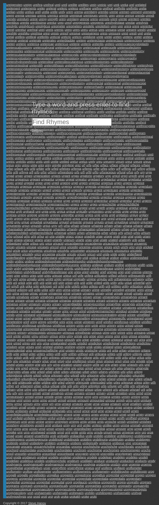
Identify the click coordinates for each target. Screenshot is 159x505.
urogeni (150, 475)
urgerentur (101, 200)
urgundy (36, 225)
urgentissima (124, 193)
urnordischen (83, 428)
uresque (74, 33)
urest (124, 33)
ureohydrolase (115, 22)
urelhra (97, 8)
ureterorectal (94, 83)
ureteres (149, 40)
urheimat (60, 233)
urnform (41, 418)
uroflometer (134, 468)
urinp (105, 332)
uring (33, 322)
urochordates (63, 450)
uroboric (76, 443)
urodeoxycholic (55, 461)
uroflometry (14, 471)
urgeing (65, 183)
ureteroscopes (16, 90)
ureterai (11, 40)
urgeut (10, 211)
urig (15, 279)
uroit (44, 496)
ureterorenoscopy (71, 86)
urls (115, 389)
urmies (115, 396)
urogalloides (37, 475)
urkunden (125, 375)
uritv (148, 357)
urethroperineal (142, 136)
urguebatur (50, 222)
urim (59, 290)
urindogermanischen (101, 311)
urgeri (137, 200)
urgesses (71, 208)
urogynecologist (112, 489)
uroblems (63, 443)
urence (129, 15)
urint (9, 336)
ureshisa (36, 33)
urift (148, 275)
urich (116, 247)
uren (112, 15)
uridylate (28, 268)
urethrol (72, 136)
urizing (87, 364)
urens (94, 19)
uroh (30, 493)
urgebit (147, 179)
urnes (95, 414)
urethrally (149, 115)
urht (33, 236)
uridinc (19, 261)
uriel (128, 272)
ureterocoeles (73, 51)
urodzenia (103, 464)
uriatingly (125, 240)
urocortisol (49, 453)
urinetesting (14, 322)
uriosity (11, 339)
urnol (42, 428)
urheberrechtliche (41, 233)
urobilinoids (71, 439)
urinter (26, 336)
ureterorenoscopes (19, 86)
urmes (68, 396)
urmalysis (57, 393)
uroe (125, 464)
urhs (27, 236)
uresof (64, 33)
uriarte (79, 240)
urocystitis (107, 453)
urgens (88, 190)
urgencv (66, 186)
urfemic (87, 168)
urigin (58, 279)
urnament (77, 407)
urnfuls (61, 418)
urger (66, 200)
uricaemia (126, 243)
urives (20, 364)
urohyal (136, 493)
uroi (29, 496)
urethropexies (15, 140)
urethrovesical (16, 154)
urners (85, 414)
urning (49, 421)
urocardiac (63, 446)
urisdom (11, 347)
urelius (29, 12)
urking (138, 371)
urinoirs (72, 329)
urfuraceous (107, 172)
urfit (15, 172)
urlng (27, 389)
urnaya (128, 407)
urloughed (77, 389)
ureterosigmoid (135, 90)
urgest (83, 208)
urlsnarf (135, 389)
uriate (103, 240)
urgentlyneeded (77, 197)
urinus (54, 336)
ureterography (127, 58)
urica (48, 243)
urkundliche (29, 379)
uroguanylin (141, 485)
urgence (138, 183)
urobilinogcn (125, 436)
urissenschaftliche (45, 350)
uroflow (28, 471)
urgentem (137, 190)
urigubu (102, 279)
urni (87, 418)
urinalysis (61, 297)
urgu (17, 222)
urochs (145, 450)
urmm (27, 400)
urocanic (27, 446)
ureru (84, 29)
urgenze (130, 197)
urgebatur (134, 179)
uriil (55, 282)
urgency (78, 186)
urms (129, 400)
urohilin (90, 493)
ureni (62, 19)
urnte (74, 432)
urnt (67, 432)
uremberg (90, 12)
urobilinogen (142, 436)
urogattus (98, 475)
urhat (133, 229)
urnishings (27, 425)
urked (41, 371)
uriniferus (58, 325)
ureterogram (88, 58)
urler (109, 382)
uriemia (136, 272)
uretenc (128, 37)
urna (58, 404)
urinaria (40, 300)
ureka (124, 5)
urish (38, 347)
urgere (75, 200)
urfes (103, 168)
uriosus (41, 339)
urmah (36, 393)
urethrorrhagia (34, 143)
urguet (109, 222)
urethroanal (25, 126)
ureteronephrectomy (115, 69)
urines (66, 318)
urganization (41, 176)
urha (67, 225)
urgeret (114, 200)
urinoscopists (37, 332)
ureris (49, 29)
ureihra (37, 5)
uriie (29, 282)
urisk (89, 347)
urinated (40, 307)
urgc (108, 176)
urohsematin (121, 493)
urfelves (64, 168)
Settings (37, 130)
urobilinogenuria (37, 439)
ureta (147, 33)
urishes (59, 347)
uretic (10, 158)
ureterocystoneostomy (95, 54)
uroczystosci (141, 453)
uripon (106, 339)
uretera (147, 37)
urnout (110, 428)
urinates (52, 307)
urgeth (100, 208)
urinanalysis (129, 297)
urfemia (76, 168)
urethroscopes (16, 147)
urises (30, 347)
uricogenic (36, 250)
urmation (122, 393)
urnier (112, 418)
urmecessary (15, 396)
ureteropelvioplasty (90, 72)
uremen (124, 12)
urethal (147, 104)
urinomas (110, 329)
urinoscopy (54, 332)
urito (79, 357)
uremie (63, 15)
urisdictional (111, 343)
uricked (148, 247)
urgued (64, 222)
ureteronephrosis (141, 69)
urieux (67, 275)
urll (120, 386)
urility (125, 286)
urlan (102, 379)
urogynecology (16, 493)
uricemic (97, 247)
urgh (19, 211)
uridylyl (119, 268)
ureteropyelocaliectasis (61, 76)
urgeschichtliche (128, 204)
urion (100, 336)
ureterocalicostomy (19, 47)
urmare (90, 393)
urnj (73, 425)
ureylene (68, 165)
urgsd (138, 218)
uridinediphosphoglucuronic (60, 265)
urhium (145, 233)
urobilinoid (55, 439)
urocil (10, 453)
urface (113, 165)
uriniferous (44, 325)
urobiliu (130, 439)
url (82, 379)
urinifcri (108, 322)
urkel (48, 371)
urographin (109, 485)
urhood (18, 236)
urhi (120, 233)
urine (19, 314)
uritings (137, 354)
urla (87, 379)
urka (120, 368)
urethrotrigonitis (91, 151)
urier (17, 275)
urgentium (13, 197)
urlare (139, 379)
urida (105, 254)
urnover (121, 428)
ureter (138, 37)
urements (149, 12)
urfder (40, 168)
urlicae (55, 386)
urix (43, 364)
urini (62, 322)
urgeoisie (23, 200)
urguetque (121, 222)
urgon (43, 218)
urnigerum (13, 421)
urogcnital (112, 475)
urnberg (148, 407)
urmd (139, 393)
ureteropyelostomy (72, 83)
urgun (26, 225)
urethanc (24, 108)
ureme (113, 12)
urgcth (132, 176)
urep (113, 26)
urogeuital (57, 482)
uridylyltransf (32, 272)
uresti (133, 33)
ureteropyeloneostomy (49, 79)
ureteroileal (46, 62)
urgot (84, 218)
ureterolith (36, 65)
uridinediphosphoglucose (23, 265)
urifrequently (136, 275)
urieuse (57, 275)
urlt (143, 389)
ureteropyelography (19, 79)
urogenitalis (117, 478)
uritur (132, 357)
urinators (12, 311)
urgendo (131, 186)
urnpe (138, 428)
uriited (98, 282)
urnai (96, 404)
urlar (131, 379)
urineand (29, 314)
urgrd (111, 218)
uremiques (90, 15)
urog (151, 471)
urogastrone (83, 475)
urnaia (104, 404)
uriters (41, 354)
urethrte (116, 154)
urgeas (60, 179)
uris (39, 343)
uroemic (146, 464)
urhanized (103, 229)
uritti (118, 357)
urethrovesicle (36, 154)
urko (67, 375)
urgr (104, 218)
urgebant (94, 179)
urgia (44, 211)
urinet (148, 318)
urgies (134, 211)
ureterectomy (133, 40)
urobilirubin (116, 439)
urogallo (22, 475)
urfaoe (18, 168)
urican (10, 247)
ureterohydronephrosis (21, 62)
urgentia (81, 193)
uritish (18, 357)
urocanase (139, 443)
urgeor (57, 200)
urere (135, 26)
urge (148, 176)
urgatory (98, 176)
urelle (54, 12)
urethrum (140, 154)
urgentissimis (143, 193)
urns (27, 432)
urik (22, 286)
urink (94, 325)
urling (83, 386)
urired (17, 343)
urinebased (44, 314)
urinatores (129, 307)
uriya (56, 364)
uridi (85, 257)
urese (121, 29)
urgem (83, 183)
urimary (86, 290)
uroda (17, 457)
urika (29, 286)
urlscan (124, 389)
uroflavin (119, 468)
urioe (92, 336)
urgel (74, 183)
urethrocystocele (17, 129)
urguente (76, 222)
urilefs (75, 286)
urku (103, 375)
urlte (149, 389)
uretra (120, 158)
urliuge (112, 386)
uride (113, 254)
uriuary (36, 361)
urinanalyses (111, 297)
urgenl (66, 190)
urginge (32, 215)
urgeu (143, 208)
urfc (26, 168)
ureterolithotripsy (124, 65)
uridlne (119, 265)
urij (8, 286)
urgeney (36, 190)
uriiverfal (139, 282)
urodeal (42, 457)
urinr (113, 332)
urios (124, 336)
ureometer (58, 26)
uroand (28, 436)
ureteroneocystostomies (22, 69)
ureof (68, 22)
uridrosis (131, 265)
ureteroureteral (115, 97)
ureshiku (24, 33)
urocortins (34, 453)
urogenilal (25, 478)
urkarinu (129, 368)
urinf (26, 322)
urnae (88, 404)
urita (115, 350)
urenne (84, 19)
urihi (9, 282)
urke (33, 371)
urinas (10, 307)
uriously (69, 339)
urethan (11, 108)
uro (144, 432)
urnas (118, 407)
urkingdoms (14, 375)
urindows (145, 311)
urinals (10, 297)
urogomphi (108, 482)
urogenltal (13, 482)
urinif (99, 322)
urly (14, 393)
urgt (145, 218)
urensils (104, 19)
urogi (68, 482)
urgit (112, 215)
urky (77, 379)
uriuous (109, 361)
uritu (125, 357)
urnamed (63, 407)
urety (91, 161)
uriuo (99, 361)
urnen (135, 411)
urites (50, 354)
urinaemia (55, 293)
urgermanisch (15, 204)
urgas (75, 176)
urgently (60, 197)
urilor (44, 290)
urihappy (138, 279)
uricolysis (50, 250)
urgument (147, 222)
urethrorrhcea (75, 143)
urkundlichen (47, 379)
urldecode (25, 382)
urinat (19, 307)
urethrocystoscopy (95, 133)
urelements (28, 8)
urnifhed (131, 418)
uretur (74, 161)
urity (9, 361)
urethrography (56, 136)
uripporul (117, 339)
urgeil (55, 183)
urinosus (68, 332)
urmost (71, 400)
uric (41, 243)
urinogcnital (14, 329)
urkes (65, 371)
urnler (87, 425)
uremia (19, 15)
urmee (38, 396)
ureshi (141, 29)
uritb (9, 354)
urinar (10, 300)
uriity (113, 282)
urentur (52, 22)
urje (17, 368)
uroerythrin (58, 468)
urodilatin (86, 461)
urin (8, 293)
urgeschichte (107, 204)
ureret (10, 29)
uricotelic (136, 250)
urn (51, 404)
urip (78, 339)
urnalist (147, 404)
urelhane (85, 8)
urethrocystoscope (69, 133)
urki (122, 371)
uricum (81, 254)
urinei (10, 318)
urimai (75, 290)
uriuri (118, 361)
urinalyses (47, 297)
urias (88, 240)
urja (107, 364)
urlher (10, 386)
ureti (150, 154)
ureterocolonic (110, 51)
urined (122, 314)
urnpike (11, 432)
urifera (88, 275)
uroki (93, 496)
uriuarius (25, 361)
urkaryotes (13, 371)
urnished (133, 421)
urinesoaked (99, 318)
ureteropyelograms (116, 76)
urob (53, 436)
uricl (9, 250)
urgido (116, 211)
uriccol (54, 247)
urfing (141, 168)
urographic (41, 485)
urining (70, 325)
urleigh (70, 382)
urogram (145, 482)
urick (139, 247)
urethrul (128, 154)
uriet (40, 275)
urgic (52, 211)
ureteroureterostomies (21, 101)
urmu (9, 404)
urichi (124, 247)
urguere (88, 222)
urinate (29, 307)
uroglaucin (80, 482)
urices (108, 247)
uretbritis (43, 37)
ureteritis (98, 44)
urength (53, 19)
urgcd (116, 176)
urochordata (27, 450)
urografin (133, 482)
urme (147, 393)
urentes (145, 19)
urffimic (126, 168)
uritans (145, 350)
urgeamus (22, 179)
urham (108, 225)
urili (107, 286)
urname (51, 407)
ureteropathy (15, 72)
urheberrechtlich (17, 233)
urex (41, 165)
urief (103, 272)
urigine (91, 279)
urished (47, 347)
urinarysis (128, 304)
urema (78, 12)
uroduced (112, 461)
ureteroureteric (136, 97)
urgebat (122, 179)
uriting (127, 354)
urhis (136, 233)
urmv (37, 404)
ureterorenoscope (134, 83)
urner (76, 414)
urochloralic (126, 446)
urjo (73, 368)
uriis (76, 282)
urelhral (107, 8)
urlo (34, 389)
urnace (66, 404)
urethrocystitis (145, 126)
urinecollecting (62, 314)
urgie (125, 211)
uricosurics (121, 250)
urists (102, 350)
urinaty (47, 311)
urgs (130, 218)
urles (117, 382)
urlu (8, 393)
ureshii (151, 29)
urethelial (12, 111)
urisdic (72, 343)
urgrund (121, 218)
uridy (9, 268)
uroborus (118, 443)
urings (42, 322)
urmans (79, 393)
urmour (110, 400)
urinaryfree (113, 304)
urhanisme (45, 229)
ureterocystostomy (19, 58)
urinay (57, 311)
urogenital (68, 478)
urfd (32, 168)
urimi (140, 290)
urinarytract (143, 304)
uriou (50, 339)
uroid (36, 496)
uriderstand (49, 257)
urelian (11, 12)
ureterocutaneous (48, 54)
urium (91, 361)
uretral (129, 158)
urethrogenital (118, 133)
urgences (12, 186)
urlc (8, 382)
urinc (65, 311)
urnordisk (98, 428)
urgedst (29, 183)
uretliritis (69, 158)
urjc (141, 364)
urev (18, 165)
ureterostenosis (137, 94)
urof (97, 468)
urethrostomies (121, 147)
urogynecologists (135, 489)
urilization (136, 286)
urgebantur (108, 179)
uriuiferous (79, 361)
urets (39, 161)
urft (82, 172)
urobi (88, 436)
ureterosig (117, 90)
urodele (92, 457)
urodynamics (73, 464)
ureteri (10, 44)
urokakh (74, 496)
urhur (40, 236)
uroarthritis (41, 436)
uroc (128, 443)
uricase (31, 247)
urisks (98, 347)
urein (93, 5)
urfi (134, 168)
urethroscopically (58, 147)
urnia (94, 418)
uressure (114, 33)
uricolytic (63, 250)
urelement (13, 8)
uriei (121, 272)
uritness (54, 357)
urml (19, 400)
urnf (8, 418)
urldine (46, 382)
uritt (102, 357)
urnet (122, 414)
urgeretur (125, 200)
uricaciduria (110, 243)
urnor (69, 428)
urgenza (118, 197)
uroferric (107, 468)
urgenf (47, 190)
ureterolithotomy (101, 65)
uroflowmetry (101, 471)
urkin (129, 371)
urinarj (23, 304)
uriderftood (33, 257)
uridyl (17, 268)
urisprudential (15, 350)
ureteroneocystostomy (55, 69)
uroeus (89, 468)
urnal (125, 404)
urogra (121, 482)
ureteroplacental (139, 72)
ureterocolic (91, 51)
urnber (137, 407)
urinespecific (117, 318)
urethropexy (34, 140)
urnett (131, 414)
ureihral (48, 5)
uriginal (68, 279)
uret (140, 33)
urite (16, 354)
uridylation (56, 268)
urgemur (94, 183)
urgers (74, 204)
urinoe (138, 325)
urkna (46, 375)
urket (85, 371)
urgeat (70, 179)
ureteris (86, 44)
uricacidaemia (74, 243)
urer (120, 26)
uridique (97, 265)
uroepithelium (33, 468)
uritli (38, 357)
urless (138, 382)
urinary (56, 304)
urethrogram (137, 133)
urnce (86, 411)
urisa (46, 343)
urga (148, 172)
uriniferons (13, 325)
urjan (122, 364)
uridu (149, 265)
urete (99, 37)
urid (99, 254)
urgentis (108, 193)
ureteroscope (133, 86)
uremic (41, 15)
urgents (94, 197)
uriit (82, 282)
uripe (85, 339)
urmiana (104, 396)
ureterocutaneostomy (20, 54)
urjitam (49, 368)
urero (68, 29)
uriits (106, 282)
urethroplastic (52, 140)
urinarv (46, 304)
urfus (129, 172)
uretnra (90, 158)
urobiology (36, 443)
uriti (91, 354)
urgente (124, 190)
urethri (10, 122)
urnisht (39, 425)
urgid (108, 211)
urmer (59, 396)
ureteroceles (14, 51)
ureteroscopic (36, 90)
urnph (147, 428)
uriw (37, 364)
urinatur (36, 311)
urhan (118, 225)
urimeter (130, 290)
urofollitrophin (120, 471)
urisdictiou (143, 343)
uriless (93, 286)
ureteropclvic (33, 72)
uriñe (96, 364)
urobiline (110, 436)
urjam (114, 364)
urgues (99, 222)
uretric (10, 161)
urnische (110, 421)
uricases (43, 247)
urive (149, 361)
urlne (20, 389)
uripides (95, 339)
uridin (10, 261)
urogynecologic (65, 489)
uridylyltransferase (54, 272)
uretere (81, 40)
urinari (30, 300)
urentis (24, 22)
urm (20, 393)
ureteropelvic (67, 72)
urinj (88, 325)
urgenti (70, 193)
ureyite (56, 165)
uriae (99, 236)
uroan (19, 436)
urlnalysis (142, 386)
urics (37, 254)
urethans (146, 108)
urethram (12, 119)
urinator (116, 307)
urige (41, 279)
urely (62, 12)
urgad (10, 176)
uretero (109, 44)
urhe (141, 229)
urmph (120, 400)
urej (110, 5)
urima (66, 290)
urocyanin (82, 453)
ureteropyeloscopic (19, 83)
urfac (95, 165)
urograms (12, 485)
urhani (148, 225)
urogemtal (127, 475)
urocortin (20, 453)
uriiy (148, 282)
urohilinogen (103, 493)
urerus (93, 29)
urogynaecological (18, 489)
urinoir (62, 329)
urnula (98, 432)
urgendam (104, 186)
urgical (70, 211)
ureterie (74, 44)
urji (42, 368)
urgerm (147, 200)
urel (131, 5)
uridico (124, 257)
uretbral (31, 37)
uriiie (48, 282)
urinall (148, 293)
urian (9, 240)
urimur (149, 290)
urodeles (132, 457)
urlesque (127, 382)
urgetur (134, 208)
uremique (75, 15)
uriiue (128, 282)
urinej (18, 318)
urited (24, 354)
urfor (43, 172)
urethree (144, 119)
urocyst (94, 453)
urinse (150, 332)
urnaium (115, 404)
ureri (42, 29)
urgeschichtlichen (18, 208)
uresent (131, 29)
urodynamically (33, 464)
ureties (29, 158)
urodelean (105, 457)
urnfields (29, 418)
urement (136, 12)
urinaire (76, 293)
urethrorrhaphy (55, 143)
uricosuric (107, 250)
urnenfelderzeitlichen (48, 414)
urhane (138, 225)
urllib (126, 386)
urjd (147, 364)
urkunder (138, 375)
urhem (71, 233)
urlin (76, 386)
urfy (136, 172)
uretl (38, 158)
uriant (48, 240)
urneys (149, 414)
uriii (42, 282)
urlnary (11, 389)
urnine (40, 421)
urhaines (97, 225)
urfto (95, 172)
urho (9, 236)
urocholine (142, 446)
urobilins (86, 439)
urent (114, 19)
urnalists (12, 407)
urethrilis (22, 122)
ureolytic (12, 26)
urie (70, 272)
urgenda (90, 186)
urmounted (97, 400)
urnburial (45, 411)
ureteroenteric (42, 58)
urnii (24, 421)
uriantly (57, 240)
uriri (33, 343)
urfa (88, 165)
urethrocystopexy (44, 133)
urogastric (67, 475)
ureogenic (97, 22)
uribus (34, 243)
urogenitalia (100, 478)
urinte (17, 336)
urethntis (12, 115)
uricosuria (92, 250)
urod (9, 457)
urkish (37, 375)
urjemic (34, 368)
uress (104, 33)
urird (149, 339)
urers (76, 29)
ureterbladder (66, 40)
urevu (26, 165)
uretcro (77, 37)
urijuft (15, 286)
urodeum (73, 461)
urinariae (52, 300)
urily (52, 290)
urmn (35, 400)
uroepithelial (14, 468)
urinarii (100, 300)
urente (122, 19)
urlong (42, 389)
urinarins (112, 300)
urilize (148, 286)
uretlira (46, 158)
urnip (83, 421)
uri (46, 236)
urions (109, 336)
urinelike (37, 318)
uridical (104, 257)
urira (142, 339)
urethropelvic (122, 136)
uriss (29, 350)
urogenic (12, 478)
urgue (25, 222)
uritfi (57, 354)
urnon (50, 428)
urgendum (145, 186)
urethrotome (14, 151)
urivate (140, 361)
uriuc (45, 361)
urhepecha (93, 233)
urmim (125, 396)
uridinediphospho (74, 261)
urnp (130, 428)
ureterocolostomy (132, 51)
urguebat (36, 222)
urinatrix (24, 311)
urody (151, 461)
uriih (36, 282)
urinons (11, 332)
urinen (48, 318)
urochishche (109, 446)
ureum (120, 161)
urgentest (58, 193)
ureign (27, 5)
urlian (37, 386)
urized (77, 364)
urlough (64, 389)
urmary (101, 393)
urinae (43, 293)
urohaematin (43, 493)
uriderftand (134, 254)
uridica (93, 257)
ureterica (33, 44)
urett (46, 161)
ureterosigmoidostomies (77, 94)
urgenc (127, 183)
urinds (10, 314)
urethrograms (15, 136)
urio (85, 336)
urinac (34, 293)
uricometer (77, 250)
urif (74, 275)
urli (17, 386)
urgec (10, 183)
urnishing (12, 425)
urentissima (38, 22)
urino (120, 325)
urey (48, 165)
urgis (104, 215)
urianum (69, 240)
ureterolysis (145, 65)
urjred (89, 368)
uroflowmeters (62, 471)
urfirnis (150, 168)
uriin (61, 282)
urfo (36, 172)
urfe (47, 168)
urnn (9, 428)
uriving (29, 364)
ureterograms (107, 58)
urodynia (89, 464)
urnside (51, 432)
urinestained (135, 318)
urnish (121, 421)
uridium (109, 265)
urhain (75, 225)
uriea (77, 272)
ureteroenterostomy (65, 58)
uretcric (66, 37)
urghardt (29, 211)
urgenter (32, 193)
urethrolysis (86, 136)
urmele (49, 396)
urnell (126, 411)
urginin (79, 215)
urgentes (45, 193)
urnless (97, 425)
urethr (23, 115)
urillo (37, 290)
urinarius (12, 304)
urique (128, 339)
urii (15, 282)
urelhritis (132, 8)
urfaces (135, 165)
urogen (139, 475)
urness (104, 414)
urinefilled (143, 314)
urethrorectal (15, 143)
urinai (66, 293)
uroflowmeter (43, 471)
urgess (60, 208)
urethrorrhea (94, 143)
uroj (50, 496)
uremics (52, 15)
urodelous (27, 461)
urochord (12, 450)
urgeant (35, 179)
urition (147, 354)
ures (101, 29)
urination (77, 307)
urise (21, 347)
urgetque (122, 208)
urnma (124, 425)
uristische (91, 350)
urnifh (121, 418)
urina (15, 293)
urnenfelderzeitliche (19, 414)
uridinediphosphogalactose (104, 261)
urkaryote (142, 368)
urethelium (27, 111)
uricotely (27, 254)
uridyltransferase (102, 268)
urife (80, 275)
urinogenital (31, 329)
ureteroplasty (15, 76)
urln (132, 386)
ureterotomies (56, 97)
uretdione (88, 37)
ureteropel (50, 72)
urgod (35, 218)
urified (112, 275)
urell (38, 12)
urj (102, 364)
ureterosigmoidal (17, 94)
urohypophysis (16, 496)
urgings (55, 215)
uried (85, 272)
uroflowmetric (82, 471)
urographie (76, 485)
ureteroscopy (101, 90)
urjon (80, 368)
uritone (87, 357)
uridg (78, 257)
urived (10, 364)
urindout (121, 311)
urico (24, 250)
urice (63, 247)
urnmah (135, 425)
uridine (29, 261)
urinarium (149, 300)
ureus (147, 161)
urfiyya (23, 172)
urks (83, 375)
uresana (110, 29)
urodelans (79, 457)
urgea (10, 179)
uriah (116, 236)
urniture (57, 425)
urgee (39, 183)
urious (59, 339)
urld (14, 382)
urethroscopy (79, 147)
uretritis (21, 161)
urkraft (74, 375)
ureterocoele (54, 51)
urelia (142, 8)
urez (78, 165)
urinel (27, 318)
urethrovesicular (87, 154)
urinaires (89, 293)
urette (55, 161)
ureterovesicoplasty (19, 104)
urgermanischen (58, 204)
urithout (82, 354)
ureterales (49, 40)
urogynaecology (43, 489)
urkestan (76, 371)
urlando (121, 379)
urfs (76, 172)
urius (126, 361)
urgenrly (76, 190)
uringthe (52, 322)
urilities (116, 286)
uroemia (134, 464)
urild (61, 286)
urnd (94, 411)
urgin (142, 211)
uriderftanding (15, 257)
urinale (118, 293)
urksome (93, 375)
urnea (109, 411)
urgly (9, 218)
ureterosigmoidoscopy (45, 94)
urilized (11, 290)
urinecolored (81, 314)
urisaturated (58, 343)
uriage (108, 236)
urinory (22, 332)
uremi (10, 15)
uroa (150, 432)
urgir (97, 215)
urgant (65, 176)
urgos (76, 218)
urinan (97, 297)
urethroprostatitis (136, 140)
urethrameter (28, 119)
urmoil (62, 400)
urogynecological (88, 489)
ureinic (102, 5)
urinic (69, 322)
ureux (10, 165)
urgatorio (86, 176)
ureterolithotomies (77, 65)
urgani (28, 176)
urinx (62, 336)
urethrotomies (52, 151)
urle (54, 382)
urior (117, 336)
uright (49, 279)
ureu (99, 161)
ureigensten (14, 5)
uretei (108, 37)
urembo (103, 12)
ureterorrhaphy (94, 86)
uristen (70, 350)
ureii (57, 5)
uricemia (85, 247)
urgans (56, 176)
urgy (54, 225)
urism (118, 347)
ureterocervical (34, 51)
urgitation (122, 215)
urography (125, 485)
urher (105, 233)
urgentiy (26, 197)
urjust (97, 368)
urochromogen (130, 450)
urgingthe (67, 215)
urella (45, 12)
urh (60, 225)
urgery (84, 204)
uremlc (103, 15)
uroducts (141, 461)
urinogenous (48, 329)
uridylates (41, 268)
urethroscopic (36, 147)
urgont (67, 218)
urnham (79, 418)
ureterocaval (91, 47)
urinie (78, 322)
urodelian (12, 461)
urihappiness (123, 279)
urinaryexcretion (94, 304)
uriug (60, 361)
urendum (23, 19)
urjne (66, 368)
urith (64, 354)
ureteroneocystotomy (85, 69)
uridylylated (133, 268)
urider (122, 254)
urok (57, 496)
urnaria (109, 407)
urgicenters (96, 211)
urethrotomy (71, 151)
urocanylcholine (44, 446)
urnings (74, 421)
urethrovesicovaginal (61, 154)
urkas (25, 371)
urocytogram (123, 453)
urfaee (145, 165)
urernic (59, 29)
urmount (83, 400)
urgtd (9, 222)
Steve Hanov (37, 503)
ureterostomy (37, 97)
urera (127, 26)
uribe (25, 243)
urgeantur (48, 179)
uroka (64, 496)
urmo (43, 400)
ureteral (23, 40)
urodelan (65, 457)
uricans (20, 247)
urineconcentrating (104, 314)
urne (101, 411)
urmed (29, 396)
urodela (53, 457)
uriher (149, 279)
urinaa (24, 293)
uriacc (70, 236)
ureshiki (11, 33)
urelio (20, 12)
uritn (45, 357)
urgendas (118, 186)
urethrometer (104, 136)
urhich (128, 233)
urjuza (106, 368)
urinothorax (83, 332)
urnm (116, 425)
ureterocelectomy (129, 47)
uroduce (99, 461)
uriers (25, 275)
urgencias (39, 186)
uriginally (79, 279)
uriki (36, 286)
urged (19, 183)
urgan (19, 176)
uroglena (94, 482)
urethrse (104, 154)
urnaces (77, 404)
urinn (102, 325)
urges (94, 204)
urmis (145, 396)
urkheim (114, 371)
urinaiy (99, 293)
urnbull (33, 411)
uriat (96, 240)
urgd (141, 176)
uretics (19, 158)
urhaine (85, 225)
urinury (44, 336)
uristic (80, 350)
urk (113, 368)
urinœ (78, 336)
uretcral (55, 37)
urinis (80, 325)
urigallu (32, 279)
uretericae (47, 44)
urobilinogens (15, 439)
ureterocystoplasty (123, 54)
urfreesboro (65, 172)
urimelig (105, 290)
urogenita (39, 478)
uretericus (61, 44)
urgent (98, 190)
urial (131, 236)
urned (118, 411)
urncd (77, 411)
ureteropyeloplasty (78, 79)
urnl (79, 425)
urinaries (89, 300)
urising (80, 347)
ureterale (35, 40)
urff (118, 168)
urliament (26, 386)
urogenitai (54, 478)
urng (69, 418)
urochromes (111, 450)
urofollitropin (138, 471)
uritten (110, 357)
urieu (47, 275)
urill (30, 290)
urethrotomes (33, 151)
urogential (43, 482)
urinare (20, 300)
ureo (60, 22)
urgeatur (81, 179)
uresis (55, 33)
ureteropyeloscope (104, 79)
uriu (15, 361)
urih (110, 279)
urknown (57, 375)
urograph (26, 485)
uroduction (126, 461)
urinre (121, 332)
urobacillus (77, 436)
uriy (49, 364)
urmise (11, 400)
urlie (63, 386)
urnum (107, 432)
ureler (41, 8)
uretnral (101, 158)
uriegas (112, 272)
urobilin (98, 436)
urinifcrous (121, 322)
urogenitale (83, 478)
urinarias (65, 300)
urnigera (143, 418)
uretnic (80, 158)
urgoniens (55, 218)
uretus (83, 161)
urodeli (143, 457)
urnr (20, 432)
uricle (16, 250)
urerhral (32, 29)
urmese (78, 396)
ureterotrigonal (94, 97)
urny (138, 432)
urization (66, 364)
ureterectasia (96, 40)
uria (52, 236)
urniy (66, 425)
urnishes (145, 421)
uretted (64, 161)
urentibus (12, 22)
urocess (76, 446)
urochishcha (91, 446)
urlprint (107, 389)
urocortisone (65, 453)
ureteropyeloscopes (131, 79)
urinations (91, 307)
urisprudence (132, 347)
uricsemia (48, 254)
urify (9, 279)
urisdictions (128, 343)
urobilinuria (100, 439)
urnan (89, 407)
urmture (146, 400)
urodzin (116, 464)
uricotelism (13, 254)
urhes (113, 233)
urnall (22, 407)
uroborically (90, 443)
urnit (48, 425)
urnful (51, 418)
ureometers (74, 26)
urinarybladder (72, 304)
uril (55, 286)
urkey (94, 371)
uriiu (121, 282)
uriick (21, 282)
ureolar (130, 22)
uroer (47, 468)
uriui (68, 361)
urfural (121, 172)
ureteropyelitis (34, 76)
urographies (93, 485)
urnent (68, 414)
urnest (114, 414)
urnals (31, 407)
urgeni (56, 190)
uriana (18, 240)
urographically (58, 485)
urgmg (18, 218)
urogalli (11, 475)
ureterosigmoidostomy (110, 94)
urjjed (59, 368)
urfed (54, 168)
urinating (64, 307)
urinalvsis (22, 297)
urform (52, 172)
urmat (111, 393)
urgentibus (95, 193)
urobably (63, 436)
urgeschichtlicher (42, 208)
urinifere (135, 322)
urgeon (35, 200)
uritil (119, 354)
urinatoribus (145, 307)
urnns (17, 428)
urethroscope (132, 143)
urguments (13, 225)
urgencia (26, 186)
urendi (149, 15)
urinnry (111, 325)
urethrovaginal (112, 151)
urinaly (34, 297)
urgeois (11, 200)
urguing (134, 222)
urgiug (133, 215)
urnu (90, 432)
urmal (46, 393)
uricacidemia (93, 243)
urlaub (147, 379)
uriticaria (100, 354)
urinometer (125, 329)
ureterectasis (114, 40)
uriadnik (89, 236)
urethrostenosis (100, 147)
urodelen (119, 457)
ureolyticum (26, 26)
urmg (87, 396)
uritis (9, 357)
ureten (117, 37)
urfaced (124, 165)
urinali (128, 293)
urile (68, 286)
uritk (26, 357)
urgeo (141, 197)
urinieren (89, 322)
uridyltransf (82, 268)
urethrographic (36, 136)
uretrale (139, 158)
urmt (136, 400)
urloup (89, 389)
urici (132, 247)
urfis (9, 172)
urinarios (136, 300)
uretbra (20, 37)
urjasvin (132, 364)
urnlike (107, 425)
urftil (88, 172)
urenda (140, 15)
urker (56, 371)
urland (111, 379)
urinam (87, 297)
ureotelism (102, 26)
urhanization (87, 229)
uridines (85, 265)
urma (28, 393)
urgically (81, 211)
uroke (85, 496)
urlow (98, 389)
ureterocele (108, 47)
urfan (9, 168)
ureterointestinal (17, 65)
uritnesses (68, 357)
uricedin (72, 247)
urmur (18, 404)
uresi (46, 33)
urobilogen (143, 439)
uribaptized (13, 243)
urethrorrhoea (113, 143)
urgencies (53, 186)
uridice (114, 257)
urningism (61, 421)
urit (109, 350)
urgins (89, 215)
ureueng (109, 161)
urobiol (23, 443)
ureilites (83, 5)
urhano (115, 229)
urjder (10, 368)
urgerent (87, 200)
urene (34, 19)
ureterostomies (16, 97)
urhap (125, 229)
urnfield (17, 418)
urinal (109, 293)
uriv (132, 361)
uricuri (91, 254)
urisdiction (95, 343)
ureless (73, 8)
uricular (61, 254)
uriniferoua (29, 325)
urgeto (110, 208)
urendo (11, 19)
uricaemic (140, 243)
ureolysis (142, 22)
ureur (128, 161)
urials (138, 236)
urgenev (24, 190)
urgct (124, 176)
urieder (94, 272)
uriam (146, 236)
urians (38, 240)
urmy (44, 404)
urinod (129, 325)
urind (82, 311)
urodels (39, 461)
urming (135, 396)
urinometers (141, 329)
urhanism (30, 229)
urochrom (79, 450)
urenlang (73, 19)
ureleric (62, 8)
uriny (69, 336)
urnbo (10, 411)
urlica (46, 386)
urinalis (138, 293)
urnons (60, 428)
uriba (141, 240)
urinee (131, 314)
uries (33, 275)
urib (134, 240)
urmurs (28, 404)
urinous (96, 332)
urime (96, 290)
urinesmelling (81, 318)
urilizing (22, 290)
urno (25, 428)
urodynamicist (54, 464)
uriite (89, 282)
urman (69, 393)
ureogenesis (81, 22)
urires (26, 343)
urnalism (136, 404)
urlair (94, 379)
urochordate (45, 450)
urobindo (12, 443)
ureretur (20, 29)
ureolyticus (42, 26)
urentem (133, 19)
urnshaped (38, 432)
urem (69, 12)
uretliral (57, 158)
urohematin (60, 493)
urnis (100, 421)
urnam (40, 407)
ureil (64, 5)
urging (21, 215)
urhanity (72, 229)
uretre (150, 158)
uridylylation (14, 272)
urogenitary (134, 478)
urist (62, 350)
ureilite (72, 5)
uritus (140, 357)
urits (96, 357)
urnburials (59, 411)
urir (136, 339)
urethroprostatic (113, 140)
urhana (127, 225)
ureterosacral (114, 86)
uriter (32, 354)
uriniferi (146, 322)
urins (129, 332)
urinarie (77, 300)
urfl (31, 172)
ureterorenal (112, 83)
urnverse (128, 432)
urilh (102, 286)
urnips (92, 421)
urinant (142, 297)
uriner (57, 318)
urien (9, 275)
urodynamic (14, 464)
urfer (96, 168)
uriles (84, 286)
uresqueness (90, 33)
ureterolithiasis (54, 65)
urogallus (53, 475)
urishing (69, 347)
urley (146, 382)
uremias (30, 15)
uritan (123, 350)
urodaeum (29, 457)
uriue (53, 361)
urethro (11, 126)
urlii (69, 386)
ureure (137, 161)
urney (140, 414)
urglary (143, 215)
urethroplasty (93, 140)
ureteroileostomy (122, 62)
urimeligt (118, 290)
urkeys (103, 371)
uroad (10, 436)
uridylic (68, 268)
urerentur (146, 26)
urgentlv (48, 197)
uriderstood (66, 257)
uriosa (133, 336)
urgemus (107, 183)
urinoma (97, 329)
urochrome (94, 450)
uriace (79, 236)
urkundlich (13, 379)
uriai (124, 236)
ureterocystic (70, 54)
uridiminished (139, 257)
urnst (60, 432)
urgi (38, 211)
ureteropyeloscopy (45, 83)
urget (91, 208)
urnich (103, 418)
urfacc (104, 165)
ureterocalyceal (43, 47)
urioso (21, 339)
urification (100, 275)
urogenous (28, 482)
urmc (131, 393)
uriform (122, 275)
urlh (153, 382)
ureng (43, 19)
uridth (141, 265)
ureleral (51, 8)
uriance (28, 240)
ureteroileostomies (97, 62)
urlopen (53, 389)
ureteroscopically (58, 90)
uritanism (134, 350)
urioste (31, 339)
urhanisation (14, 229)
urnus (117, 432)
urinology (84, 329)
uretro (31, 161)
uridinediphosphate (48, 261)
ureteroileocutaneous (68, 62)
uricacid (58, 243)
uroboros (105, 443)
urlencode (82, 382)
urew (33, 165)
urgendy (11, 190)
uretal (10, 37)
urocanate (13, 446)
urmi (95, 396)
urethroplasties (73, 140)
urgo (26, 218)
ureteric (21, 44)
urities (111, 354)
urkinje (27, 375)
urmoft (52, 400)
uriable (60, 236)
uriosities (144, 336)
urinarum (34, 304)
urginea (11, 215)
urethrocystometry (18, 133)
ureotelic (88, 26)
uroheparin (76, 493)
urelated (140, 5)
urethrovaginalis (134, 151)
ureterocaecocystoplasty (132, 44)
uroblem (50, 443)
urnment (147, 425)
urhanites (59, 229)
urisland (107, 347)
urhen (81, 233)
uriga (22, 279)
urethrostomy (142, 147)
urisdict (82, 343)
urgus (46, 225)
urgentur (106, 197)
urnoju (33, 428)
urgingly (43, 215)
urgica (61, 211)
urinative (104, 307)
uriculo (71, 254)
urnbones (21, 411)
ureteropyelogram (90, 76)
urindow (133, 311)
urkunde (112, 375)
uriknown (46, 286)
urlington (94, 386)
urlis (104, 386)
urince (74, 311)
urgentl (37, 197)
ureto (111, 158)
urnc (69, 411)
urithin (72, 354)
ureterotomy (74, 97)
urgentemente (15, 193)
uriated (113, 240)
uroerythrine (75, 468)
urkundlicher (65, 379)
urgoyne (94, 218)
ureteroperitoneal (115, 72)
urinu (34, 336)
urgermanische (36, 204)
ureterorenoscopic (45, 86)
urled (61, 382)
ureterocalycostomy (68, 47)
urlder (37, 382)
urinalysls (75, 297)
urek (117, 5)
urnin (31, 421)
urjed (24, 368)
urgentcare (110, 190)
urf (83, 165)
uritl (32, 357)
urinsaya (140, 332)
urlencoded (97, 382)
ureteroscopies (80, 90)
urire (9, 343)
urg (142, 172)
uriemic (147, 272)
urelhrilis (119, 8)
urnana (98, 407)
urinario (124, 300)
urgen (118, 183)
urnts (82, 432)
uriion (69, 282)
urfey (111, 168)
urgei (47, 183)
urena (120, 15)
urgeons (46, 200)
